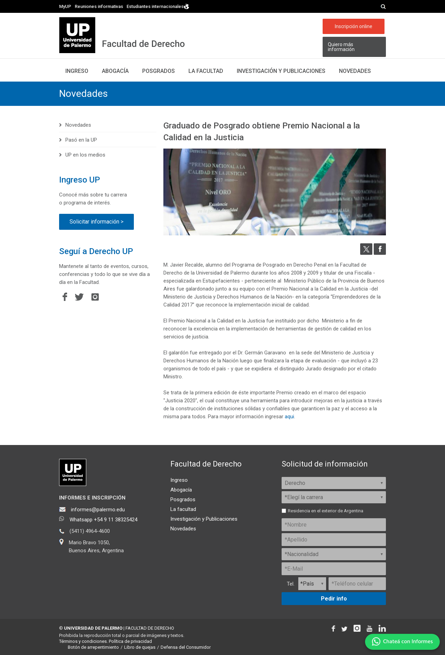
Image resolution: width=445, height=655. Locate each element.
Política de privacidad (130, 641)
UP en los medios (85, 155)
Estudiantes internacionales (158, 6)
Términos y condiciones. (83, 641)
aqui (289, 416)
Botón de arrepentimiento (93, 647)
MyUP (65, 6)
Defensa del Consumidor (186, 647)
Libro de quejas (139, 647)
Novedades (355, 71)
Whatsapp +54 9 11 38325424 (103, 520)
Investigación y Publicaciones (203, 519)
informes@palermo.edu (98, 509)
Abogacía (115, 71)
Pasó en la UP (81, 140)
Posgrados (158, 71)
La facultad (205, 71)
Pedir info (334, 598)
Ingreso (76, 71)
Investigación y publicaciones (281, 71)
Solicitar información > (96, 221)
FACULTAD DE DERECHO (150, 628)
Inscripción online (353, 26)
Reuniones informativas (99, 6)
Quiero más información (341, 47)
